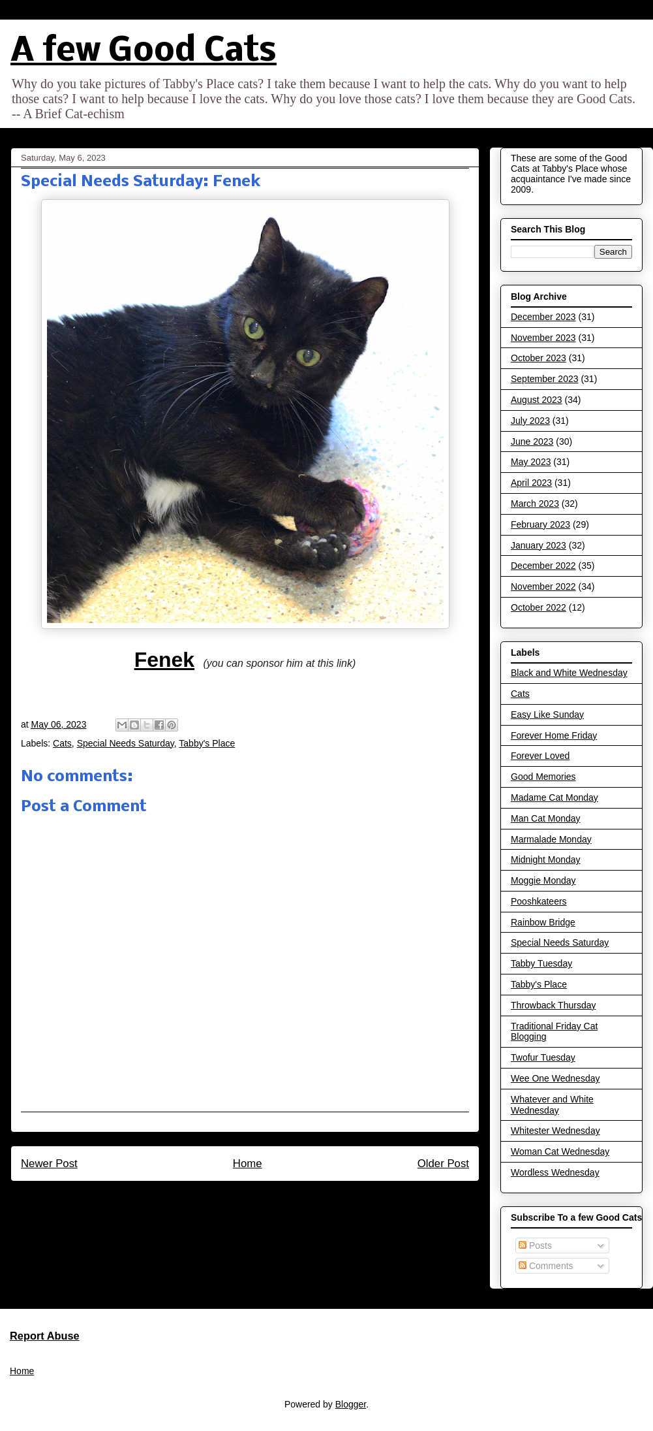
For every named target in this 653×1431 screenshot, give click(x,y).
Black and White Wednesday (569, 672)
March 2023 (535, 503)
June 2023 (532, 441)
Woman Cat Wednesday (560, 1151)
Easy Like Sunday (547, 714)
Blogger (350, 1404)
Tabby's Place (207, 743)
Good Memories (543, 776)
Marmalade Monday (551, 839)
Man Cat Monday (546, 818)
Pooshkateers (539, 901)
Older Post (443, 1163)
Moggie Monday (543, 880)
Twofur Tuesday (543, 1057)
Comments (546, 1266)
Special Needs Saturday (125, 743)
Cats (62, 743)
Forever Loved (540, 755)
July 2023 (530, 420)
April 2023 (531, 482)
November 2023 (543, 337)
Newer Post (49, 1163)
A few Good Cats (143, 52)
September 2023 (545, 379)
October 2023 (538, 358)
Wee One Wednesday (555, 1078)
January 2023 (538, 545)
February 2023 (540, 524)
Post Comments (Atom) (273, 1198)
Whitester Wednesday (555, 1130)
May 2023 (531, 462)
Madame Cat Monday (554, 797)
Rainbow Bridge (543, 922)
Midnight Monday (546, 859)
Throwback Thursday (553, 1005)
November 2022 (543, 586)
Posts (535, 1245)
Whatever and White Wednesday (552, 1105)
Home (247, 1163)
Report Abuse (45, 1336)
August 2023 (536, 399)
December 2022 (543, 565)
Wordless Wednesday (555, 1172)
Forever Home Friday (554, 735)
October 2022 (538, 607)
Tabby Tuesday (541, 963)
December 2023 (543, 317)
